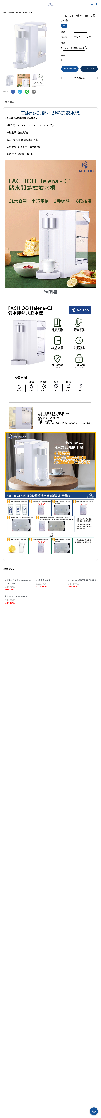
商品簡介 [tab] (9, 102)
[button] (13, 92)
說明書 (50, 292)
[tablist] (50, 103)
